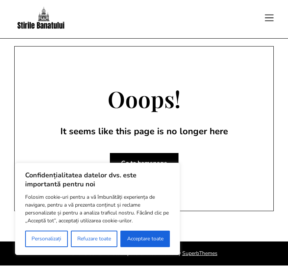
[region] (97, 209)
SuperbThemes (200, 253)
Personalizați (46, 238)
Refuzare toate (94, 238)
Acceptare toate (145, 238)
